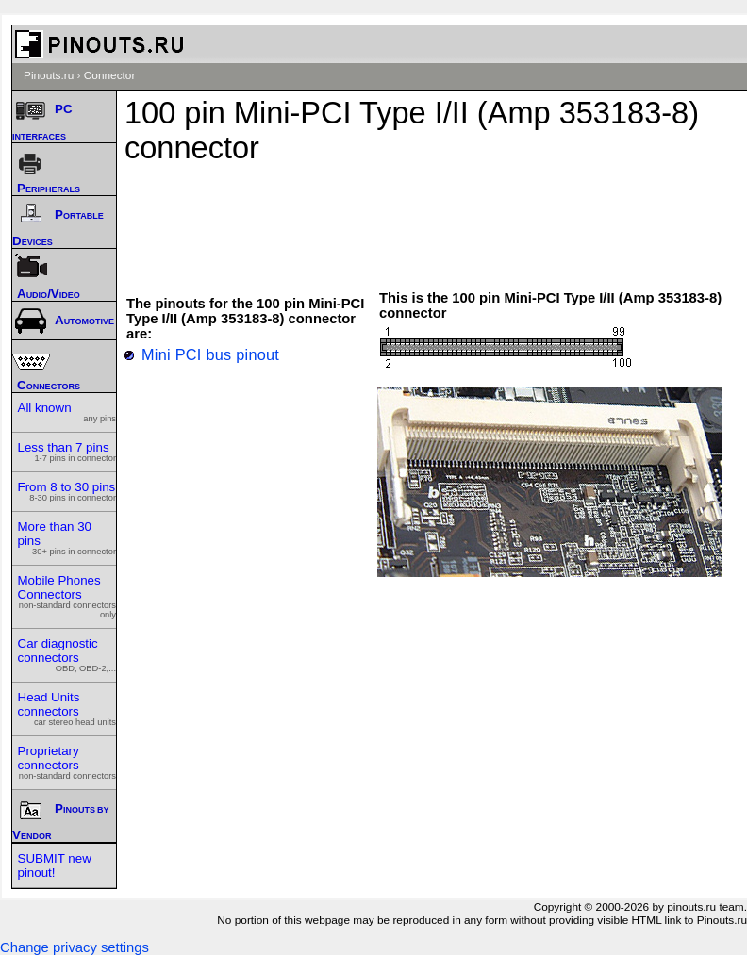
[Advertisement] (441, 218)
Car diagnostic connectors (67, 654)
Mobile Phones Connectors (67, 596)
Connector (110, 75)
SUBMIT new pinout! (54, 865)
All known (67, 412)
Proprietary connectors (67, 762)
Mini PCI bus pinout (210, 354)
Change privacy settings (74, 947)
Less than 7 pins (67, 451)
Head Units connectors (67, 708)
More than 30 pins (67, 537)
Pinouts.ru (49, 75)
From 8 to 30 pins (67, 491)
